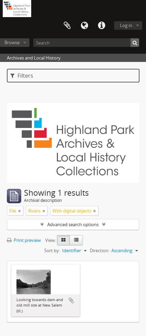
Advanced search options (73, 224)
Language (84, 25)
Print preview (24, 240)
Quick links (101, 25)
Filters (21, 75)
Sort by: (52, 250)
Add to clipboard (71, 300)
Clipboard (67, 25)
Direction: (99, 250)
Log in (126, 25)
